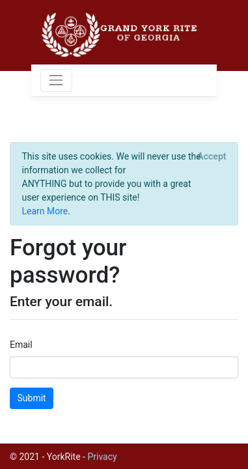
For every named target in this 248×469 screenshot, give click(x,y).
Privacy (102, 456)
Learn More (45, 211)
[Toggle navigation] (56, 80)
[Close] (212, 156)
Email (21, 344)
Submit (32, 398)
